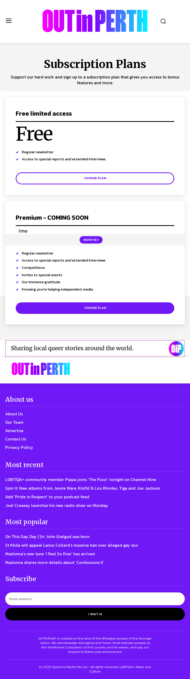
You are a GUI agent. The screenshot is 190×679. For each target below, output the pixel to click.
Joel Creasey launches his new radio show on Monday (56, 505)
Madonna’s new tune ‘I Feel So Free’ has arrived (50, 554)
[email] (95, 598)
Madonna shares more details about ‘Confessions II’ (54, 562)
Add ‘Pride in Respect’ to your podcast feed (47, 497)
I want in (95, 614)
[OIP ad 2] (95, 348)
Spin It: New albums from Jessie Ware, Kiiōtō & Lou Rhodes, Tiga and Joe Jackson (82, 488)
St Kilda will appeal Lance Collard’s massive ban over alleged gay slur (71, 545)
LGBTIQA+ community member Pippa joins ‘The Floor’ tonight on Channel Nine (80, 479)
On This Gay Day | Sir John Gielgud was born (47, 536)
